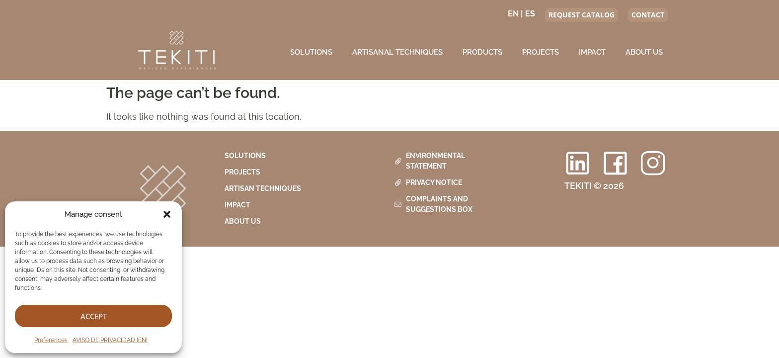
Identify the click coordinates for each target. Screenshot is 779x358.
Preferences (51, 340)
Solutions (311, 52)
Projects (540, 52)
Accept (93, 316)
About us (644, 52)
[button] (167, 214)
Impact (592, 52)
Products (482, 52)
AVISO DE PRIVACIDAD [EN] (110, 340)
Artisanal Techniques (397, 52)
